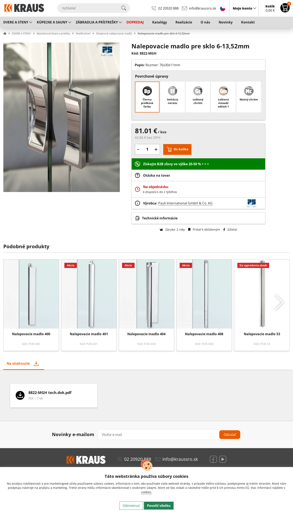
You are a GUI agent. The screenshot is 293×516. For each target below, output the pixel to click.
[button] (7, 33)
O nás (205, 22)
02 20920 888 (168, 8)
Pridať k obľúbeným (204, 229)
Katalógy (159, 22)
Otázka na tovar (156, 175)
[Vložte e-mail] (169, 434)
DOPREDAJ (135, 22)
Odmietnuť (131, 505)
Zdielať (230, 229)
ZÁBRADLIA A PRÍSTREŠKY (97, 22)
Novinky (226, 22)
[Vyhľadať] (93, 8)
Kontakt (248, 22)
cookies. (146, 492)
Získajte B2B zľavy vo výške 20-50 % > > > (176, 164)
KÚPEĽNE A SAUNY (52, 22)
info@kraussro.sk (202, 8)
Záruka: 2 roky (172, 229)
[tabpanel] (146, 395)
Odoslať (230, 434)
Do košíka (181, 149)
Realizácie (183, 22)
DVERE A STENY (15, 22)
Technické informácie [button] (160, 218)
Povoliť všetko (158, 505)
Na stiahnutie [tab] (18, 363)
